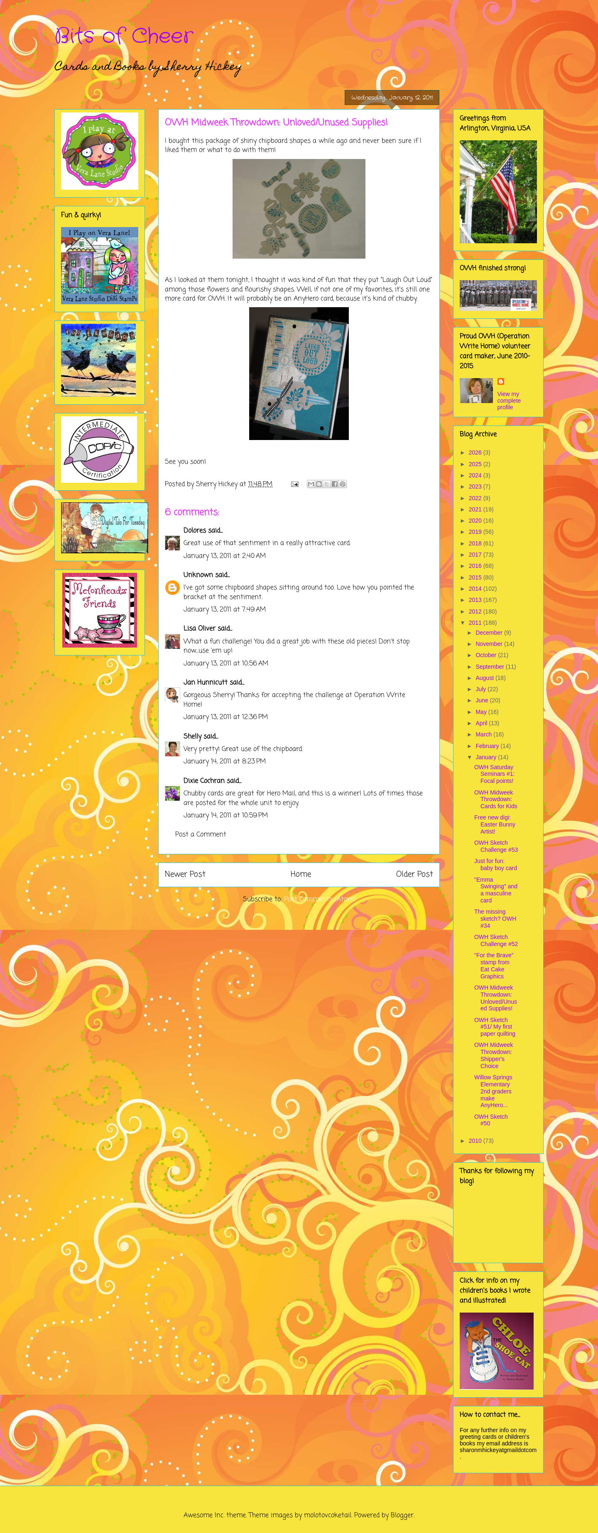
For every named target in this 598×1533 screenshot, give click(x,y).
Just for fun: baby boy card (495, 864)
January (486, 757)
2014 (476, 588)
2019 (476, 531)
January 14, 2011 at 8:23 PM (225, 762)
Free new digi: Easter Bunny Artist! (494, 824)
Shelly (192, 737)
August (485, 678)
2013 (476, 600)
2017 (476, 554)
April (482, 723)
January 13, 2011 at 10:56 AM (226, 664)
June (482, 700)
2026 (476, 452)
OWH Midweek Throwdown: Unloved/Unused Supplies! (495, 998)
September (490, 666)
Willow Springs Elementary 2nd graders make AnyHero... (493, 1091)
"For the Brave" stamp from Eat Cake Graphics (494, 965)
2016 (476, 565)
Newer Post (185, 874)
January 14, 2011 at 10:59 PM (226, 816)
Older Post (414, 874)
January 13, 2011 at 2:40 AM (225, 556)
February (487, 746)
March (484, 734)
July (481, 689)
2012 (476, 611)
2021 (476, 509)
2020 (476, 520)
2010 (476, 1140)
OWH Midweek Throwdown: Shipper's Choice (493, 1055)
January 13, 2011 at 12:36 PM (226, 717)
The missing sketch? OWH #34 (495, 918)
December (489, 632)
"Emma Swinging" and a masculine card (495, 890)
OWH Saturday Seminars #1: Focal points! (494, 774)
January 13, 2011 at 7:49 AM (225, 610)
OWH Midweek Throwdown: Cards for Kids (495, 799)
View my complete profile (509, 401)
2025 (476, 464)
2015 (476, 577)
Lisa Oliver (200, 629)
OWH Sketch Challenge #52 (496, 940)
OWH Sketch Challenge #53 (496, 846)
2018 (476, 543)
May (481, 712)
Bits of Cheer (123, 36)
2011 (476, 622)
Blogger (402, 1516)
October (486, 655)
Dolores (195, 531)
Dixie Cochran (204, 781)
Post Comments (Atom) (319, 900)
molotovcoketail (327, 1516)
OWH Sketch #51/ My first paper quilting (494, 1027)
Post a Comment (200, 835)
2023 (476, 486)
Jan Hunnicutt (206, 683)
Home (301, 874)
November (489, 644)
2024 (476, 475)
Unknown (198, 575)
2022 (476, 498)
